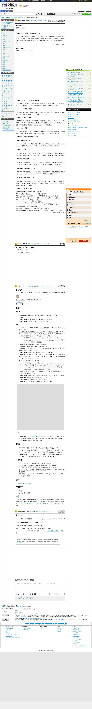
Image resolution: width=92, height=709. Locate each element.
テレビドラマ (32, 174)
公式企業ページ (60, 628)
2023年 (55, 44)
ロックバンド (48, 463)
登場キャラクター (58, 183)
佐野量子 (38, 344)
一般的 (23, 105)
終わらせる (52, 198)
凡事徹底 (71, 207)
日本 (37, 162)
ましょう (39, 200)
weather (22, 193)
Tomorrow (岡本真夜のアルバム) (27, 315)
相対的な (56, 40)
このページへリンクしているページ (32, 503)
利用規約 (8, 632)
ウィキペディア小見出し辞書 (26, 511)
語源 (42, 120)
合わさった (36, 122)
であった (61, 122)
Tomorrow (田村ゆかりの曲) (26, 377)
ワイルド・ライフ (53, 331)
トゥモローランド (72, 135)
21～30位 (82, 192)
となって (53, 146)
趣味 (4, 58)
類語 (26, 131)
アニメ (38, 181)
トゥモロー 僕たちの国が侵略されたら (29, 450)
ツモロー (22, 252)
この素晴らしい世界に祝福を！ (49, 181)
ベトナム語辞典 (76, 642)
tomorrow (19, 302)
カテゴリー (49, 286)
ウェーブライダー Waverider (76, 97)
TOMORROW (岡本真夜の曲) (27, 352)
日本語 (50, 103)
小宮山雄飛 (55, 371)
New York (29, 195)
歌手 (41, 162)
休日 (35, 206)
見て (51, 38)
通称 (61, 181)
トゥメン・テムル (72, 116)
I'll (17, 200)
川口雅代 (45, 354)
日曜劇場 (43, 469)
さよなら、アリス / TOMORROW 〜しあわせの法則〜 (40, 340)
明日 (24, 38)
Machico (38, 379)
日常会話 (32, 105)
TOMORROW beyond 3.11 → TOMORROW (31, 474)
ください (59, 210)
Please (20, 210)
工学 (4, 46)
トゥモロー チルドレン (74, 125)
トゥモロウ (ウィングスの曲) (27, 331)
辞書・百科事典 (12, 17)
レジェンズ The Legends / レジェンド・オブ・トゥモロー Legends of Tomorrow (75, 93)
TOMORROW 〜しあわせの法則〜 (32, 338)
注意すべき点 (46, 112)
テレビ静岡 (20, 522)
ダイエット (41, 208)
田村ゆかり (38, 377)
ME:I (27, 381)
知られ (56, 164)
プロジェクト (44, 198)
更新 (63, 44)
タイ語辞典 (75, 640)
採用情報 (59, 631)
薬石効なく (72, 197)
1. (16, 191)
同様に (22, 133)
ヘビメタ (71, 204)
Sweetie (45, 381)
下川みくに (38, 365)
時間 (59, 40)
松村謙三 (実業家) (73, 212)
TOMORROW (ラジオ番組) (26, 465)
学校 (40, 144)
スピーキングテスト (8, 130)
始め (46, 208)
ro (33, 112)
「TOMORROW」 (59, 162)
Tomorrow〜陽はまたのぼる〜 (27, 469)
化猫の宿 (71, 199)
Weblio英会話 (7, 123)
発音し (19, 114)
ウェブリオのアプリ (27, 628)
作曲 (25, 525)
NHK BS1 (46, 474)
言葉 (42, 38)
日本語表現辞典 (21, 17)
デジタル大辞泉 (22, 244)
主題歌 (48, 164)
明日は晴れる (41, 193)
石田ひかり (38, 346)
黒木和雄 (43, 448)
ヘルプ (89, 1)
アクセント (36, 114)
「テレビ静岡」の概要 (52, 531)
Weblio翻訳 (75, 632)
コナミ (33, 356)
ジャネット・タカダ (73, 78)
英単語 (58, 36)
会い (34, 200)
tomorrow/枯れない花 (53, 365)
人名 (4, 66)
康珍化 (21, 525)
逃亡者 (39, 174)
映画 (40, 153)
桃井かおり (53, 448)
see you (21, 200)
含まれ (28, 146)
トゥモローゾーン (72, 133)
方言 (4, 68)
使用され (33, 40)
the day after (37, 131)
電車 (4, 40)
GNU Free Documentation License (41, 614)
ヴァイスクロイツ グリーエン (48, 367)
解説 (43, 522)
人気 (28, 185)
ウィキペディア (22, 286)
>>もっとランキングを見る (83, 220)
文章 (37, 105)
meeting (24, 191)
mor (24, 114)
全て (3, 32)
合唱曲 (24, 144)
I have (19, 191)
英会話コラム (6, 121)
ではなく (50, 40)
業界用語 (5, 36)
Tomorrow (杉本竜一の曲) (26, 348)
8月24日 (59, 44)
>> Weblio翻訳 (87, 223)
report (30, 210)
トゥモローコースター (74, 131)
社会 (70, 210)
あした (21, 493)
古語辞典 (43, 1)
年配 (70, 194)
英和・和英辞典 (20, 1)
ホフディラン (38, 371)
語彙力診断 (6, 128)
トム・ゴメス (71, 85)
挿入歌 (23, 183)
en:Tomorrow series (36, 436)
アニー (45, 333)
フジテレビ (36, 467)
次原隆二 (33, 440)
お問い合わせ (43, 628)
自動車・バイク (7, 42)
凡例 (48, 243)
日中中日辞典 (28, 1)
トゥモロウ (31, 51)
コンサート (42, 204)
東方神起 (42, 321)
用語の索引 (39, 20)
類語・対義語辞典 (11, 1)
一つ (52, 144)
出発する (56, 195)
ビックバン (39, 525)
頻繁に (29, 40)
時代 (17, 124)
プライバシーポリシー (11, 634)
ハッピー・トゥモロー (74, 74)
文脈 (38, 133)
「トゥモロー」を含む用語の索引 (25, 597)
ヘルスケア (6, 56)
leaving (23, 195)
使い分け (53, 133)
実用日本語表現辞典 (23, 20)
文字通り (46, 122)
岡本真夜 (28, 172)
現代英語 (30, 124)
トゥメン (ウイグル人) (74, 112)
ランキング (42, 243)
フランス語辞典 (76, 637)
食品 (4, 64)
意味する (38, 103)
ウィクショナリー (20, 299)
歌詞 (59, 144)
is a (24, 206)
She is (19, 195)
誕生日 (39, 202)
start (21, 208)
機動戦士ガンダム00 (41, 375)
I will (18, 208)
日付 (42, 40)
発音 (26, 112)
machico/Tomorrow (25, 483)
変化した (49, 124)
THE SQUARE (44, 327)
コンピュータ (6, 38)
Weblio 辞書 (83, 1)
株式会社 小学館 (18, 612)
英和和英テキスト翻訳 (24, 579)
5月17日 (59, 212)
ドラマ (44, 153)
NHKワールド (56, 474)
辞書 (3, 1)
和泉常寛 (30, 525)
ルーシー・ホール (73, 104)
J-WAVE (37, 465)
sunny (29, 193)
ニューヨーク (49, 195)
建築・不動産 (6, 48)
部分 (28, 114)
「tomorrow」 (32, 36)
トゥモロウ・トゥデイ (74, 121)
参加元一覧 (88, 11)
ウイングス (39, 331)
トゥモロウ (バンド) (24, 463)
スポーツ (5, 60)
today (42, 131)
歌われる (44, 144)
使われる (51, 153)
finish (23, 198)
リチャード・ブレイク (74, 88)
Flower (59, 338)
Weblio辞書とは (9, 628)
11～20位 (75, 192)
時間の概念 (34, 38)
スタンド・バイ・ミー (38, 164)
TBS (37, 469)
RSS (52, 650)
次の (53, 38)
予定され (51, 204)
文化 (4, 52)
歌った (47, 146)
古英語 (27, 120)
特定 (70, 202)
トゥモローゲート (72, 129)
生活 (4, 54)
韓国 (24, 153)
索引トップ (33, 20)
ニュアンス (44, 133)
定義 (70, 215)
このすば (28, 181)
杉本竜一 (28, 162)
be (27, 193)
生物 (4, 62)
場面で (26, 40)
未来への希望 (38, 146)
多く (32, 144)
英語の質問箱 (6, 125)
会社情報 (59, 629)
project (28, 198)
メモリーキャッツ (45, 363)
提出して (54, 210)
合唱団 (36, 144)
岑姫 (70, 217)
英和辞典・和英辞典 (77, 631)
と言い (40, 155)
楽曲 (48, 144)
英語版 (31, 333)
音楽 (36, 153)
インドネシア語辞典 (77, 639)
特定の (39, 40)
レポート (48, 210)
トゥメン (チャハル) (73, 114)
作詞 (17, 525)
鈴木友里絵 (44, 319)
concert (22, 204)
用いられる (55, 105)
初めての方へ (82, 11)
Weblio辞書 (23, 616)
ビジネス (20, 40)
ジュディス (71, 81)
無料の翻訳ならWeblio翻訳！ (26, 6)
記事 (26, 522)
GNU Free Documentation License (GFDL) (34, 618)
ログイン (76, 1)
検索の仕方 (8, 629)
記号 (3, 116)
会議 (38, 191)
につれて (24, 124)
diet (26, 208)
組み (32, 122)
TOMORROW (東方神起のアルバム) (28, 321)
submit (24, 210)
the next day (51, 131)
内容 (50, 146)
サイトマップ (9, 636)
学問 (4, 50)
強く (32, 114)
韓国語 (25, 155)
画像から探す (26, 629)
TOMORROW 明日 (24, 448)
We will (19, 198)
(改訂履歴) (36, 615)
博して (32, 185)
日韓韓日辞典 (36, 1)
